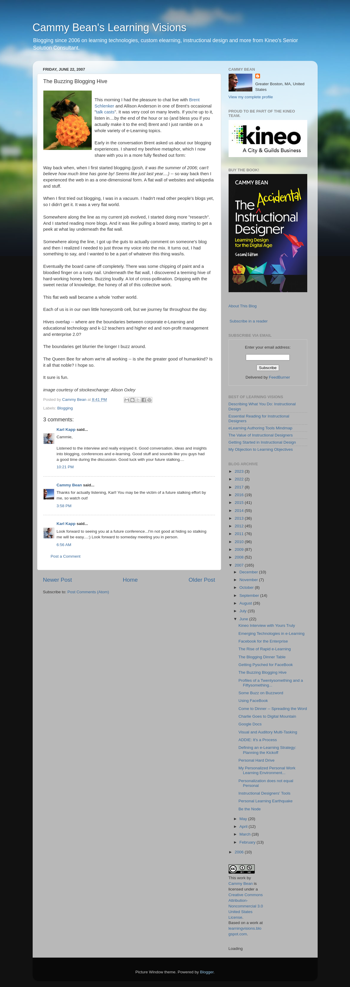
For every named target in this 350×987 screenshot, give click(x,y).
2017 (240, 487)
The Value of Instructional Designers (261, 435)
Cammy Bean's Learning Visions (109, 27)
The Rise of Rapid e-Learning (264, 649)
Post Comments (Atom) (88, 592)
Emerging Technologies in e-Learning (271, 633)
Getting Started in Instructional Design (262, 442)
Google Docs (250, 724)
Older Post (202, 580)
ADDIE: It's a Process (257, 740)
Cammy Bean (75, 399)
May (244, 819)
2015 (240, 502)
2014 (240, 510)
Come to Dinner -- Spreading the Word (272, 708)
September (250, 595)
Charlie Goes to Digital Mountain (267, 716)
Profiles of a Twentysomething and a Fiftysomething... (270, 682)
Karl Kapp (66, 429)
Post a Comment (66, 556)
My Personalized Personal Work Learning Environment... (266, 770)
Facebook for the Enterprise (263, 641)
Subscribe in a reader (248, 321)
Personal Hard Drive (256, 760)
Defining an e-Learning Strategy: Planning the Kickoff (267, 750)
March (246, 834)
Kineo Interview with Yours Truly (266, 625)
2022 (240, 479)
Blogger (207, 972)
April (244, 826)
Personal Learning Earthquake (265, 801)
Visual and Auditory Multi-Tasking (267, 732)
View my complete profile (251, 97)
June (244, 619)
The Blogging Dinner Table (262, 657)
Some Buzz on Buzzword (260, 693)
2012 (240, 526)
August (246, 603)
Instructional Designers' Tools (264, 793)
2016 (240, 495)
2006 (240, 852)
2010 (240, 542)
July (244, 611)
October (247, 587)
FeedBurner (279, 377)
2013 (240, 518)
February (248, 842)
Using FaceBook (253, 700)
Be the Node (249, 809)
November (249, 580)
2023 (240, 471)
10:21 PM (65, 467)
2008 (240, 557)
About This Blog (243, 306)
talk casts (105, 112)
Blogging (65, 408)
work (241, 878)
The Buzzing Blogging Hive (262, 672)
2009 (240, 549)
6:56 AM (64, 544)
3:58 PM (64, 506)
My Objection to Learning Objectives (261, 449)
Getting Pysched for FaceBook (265, 664)
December (249, 572)
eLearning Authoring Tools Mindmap (260, 428)
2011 (240, 534)
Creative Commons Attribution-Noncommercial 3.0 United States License (246, 906)
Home (130, 580)
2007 (240, 565)
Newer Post (57, 580)
